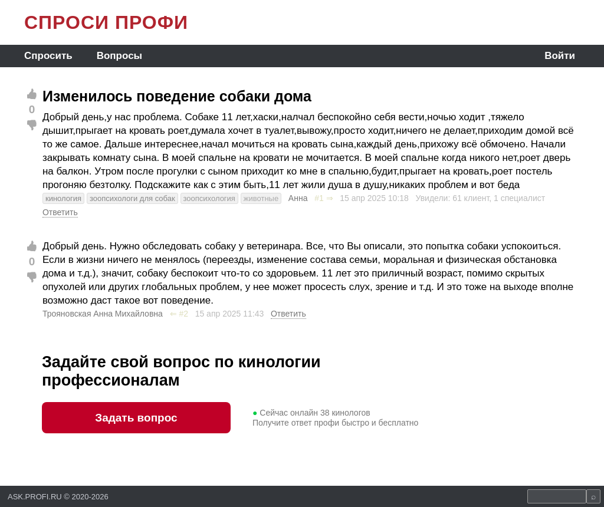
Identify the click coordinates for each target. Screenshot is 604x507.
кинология (63, 198)
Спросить (48, 55)
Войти (559, 55)
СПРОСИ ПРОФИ (106, 22)
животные (261, 198)
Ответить (60, 212)
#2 (183, 313)
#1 (319, 198)
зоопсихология (209, 198)
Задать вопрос (136, 417)
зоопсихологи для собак (132, 198)
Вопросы (119, 55)
